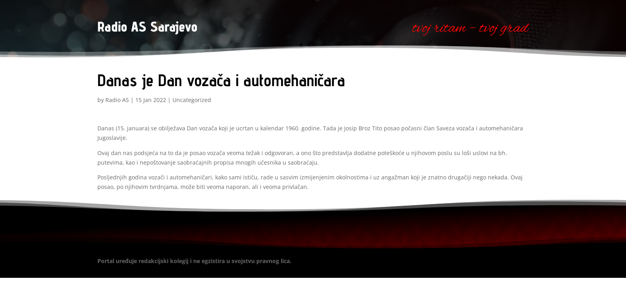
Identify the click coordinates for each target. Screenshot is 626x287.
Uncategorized (191, 100)
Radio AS (117, 100)
